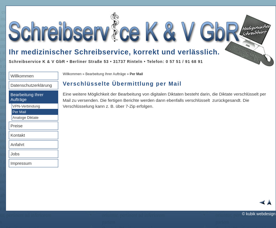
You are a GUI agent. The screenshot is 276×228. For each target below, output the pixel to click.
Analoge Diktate (25, 117)
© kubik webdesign (258, 214)
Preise (17, 125)
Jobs (15, 153)
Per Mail (19, 112)
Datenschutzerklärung (31, 85)
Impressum (21, 163)
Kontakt (18, 135)
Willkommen (22, 75)
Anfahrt (17, 144)
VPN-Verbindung (26, 106)
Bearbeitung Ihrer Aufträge (27, 97)
